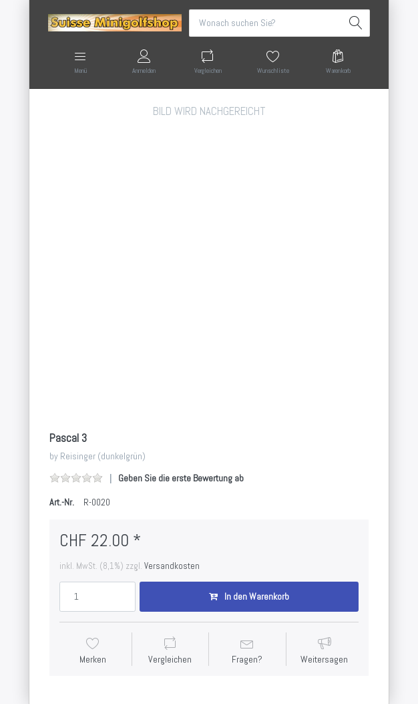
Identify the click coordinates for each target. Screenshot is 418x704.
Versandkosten (172, 566)
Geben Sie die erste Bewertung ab (181, 478)
